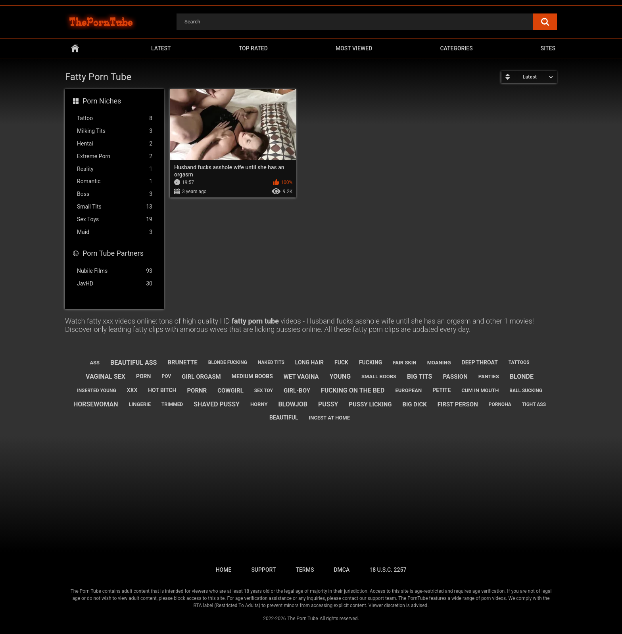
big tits (419, 376)
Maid (114, 232)
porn (143, 376)
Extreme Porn (114, 156)
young (340, 376)
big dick (414, 404)
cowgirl (230, 390)
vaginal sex (105, 376)
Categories (456, 48)
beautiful (283, 417)
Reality (114, 169)
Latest (161, 48)
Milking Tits (114, 131)
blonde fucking (227, 362)
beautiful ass (133, 362)
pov (166, 376)
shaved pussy (217, 404)
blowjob (292, 404)
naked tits (271, 362)
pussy (328, 404)
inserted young (96, 390)
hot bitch (162, 390)
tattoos (519, 362)
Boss (114, 194)
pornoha (500, 404)
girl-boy (297, 390)
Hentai (114, 143)
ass (95, 363)
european (408, 390)
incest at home (329, 418)
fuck (341, 362)
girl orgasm (201, 376)
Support (263, 570)
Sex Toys (114, 219)
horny (259, 404)
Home (75, 48)
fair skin (404, 363)
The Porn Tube (302, 618)
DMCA (341, 570)
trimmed (172, 404)
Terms (305, 570)
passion (455, 376)
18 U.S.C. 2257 (387, 570)
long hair (309, 362)
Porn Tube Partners (113, 253)
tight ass (534, 404)
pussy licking (370, 404)
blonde (522, 376)
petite (441, 390)
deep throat (480, 362)
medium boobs (252, 376)
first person (458, 404)
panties (488, 376)
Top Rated (253, 48)
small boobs (378, 376)
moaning (439, 363)
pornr (197, 390)
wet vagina (301, 376)
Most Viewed (354, 48)
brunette (182, 362)
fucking (370, 362)
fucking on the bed (353, 390)
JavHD (114, 283)
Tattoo (114, 118)
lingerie (140, 404)
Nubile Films (114, 271)
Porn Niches (102, 101)
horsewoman (95, 404)
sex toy (263, 390)
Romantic (114, 181)
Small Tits (114, 206)
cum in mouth (480, 390)
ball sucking (525, 390)
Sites (548, 48)
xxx (132, 390)
